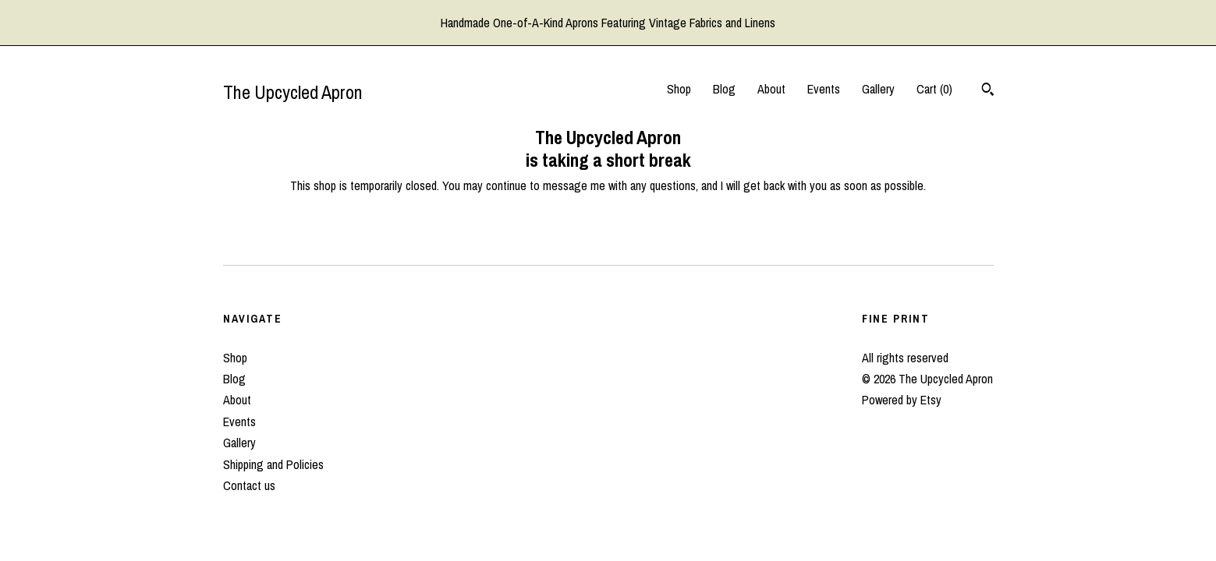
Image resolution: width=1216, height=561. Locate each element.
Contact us (249, 485)
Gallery (878, 88)
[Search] (988, 91)
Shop (679, 88)
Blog (724, 88)
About (771, 88)
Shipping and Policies (273, 464)
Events (823, 88)
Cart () (934, 88)
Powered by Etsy (901, 399)
